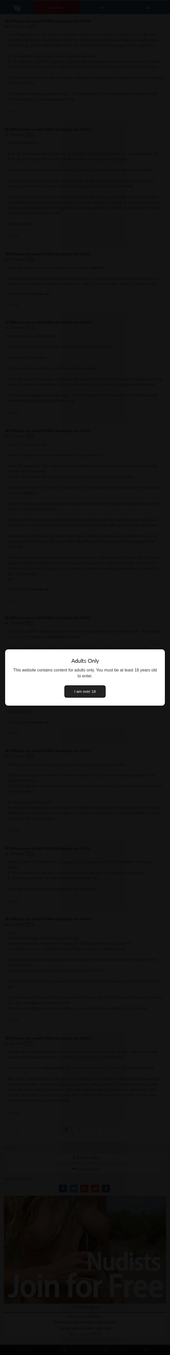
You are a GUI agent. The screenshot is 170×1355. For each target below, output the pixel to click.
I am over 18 (85, 691)
